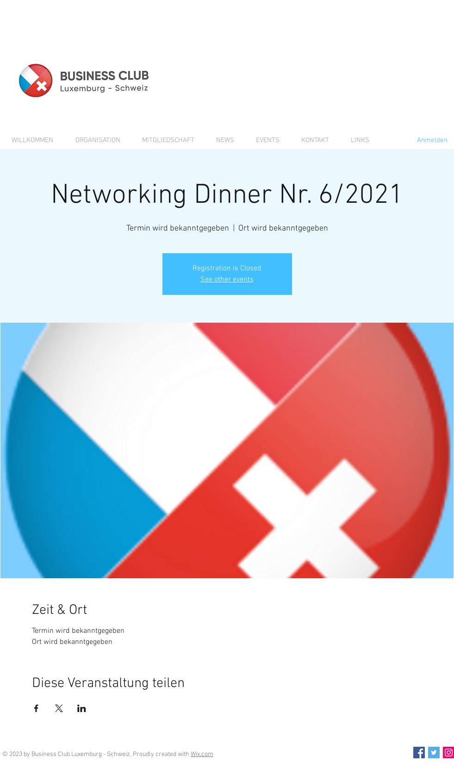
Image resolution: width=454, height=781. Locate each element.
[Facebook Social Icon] (419, 752)
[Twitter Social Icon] (434, 752)
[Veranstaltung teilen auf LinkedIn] (81, 708)
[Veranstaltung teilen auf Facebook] (36, 708)
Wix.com (202, 754)
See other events (227, 279)
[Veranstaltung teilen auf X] (59, 708)
